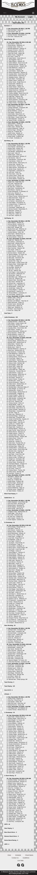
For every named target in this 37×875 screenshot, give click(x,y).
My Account (20, 17)
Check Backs (29, 855)
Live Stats (20, 860)
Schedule (18, 855)
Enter (9, 855)
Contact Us (15, 858)
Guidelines (26, 858)
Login (30, 17)
